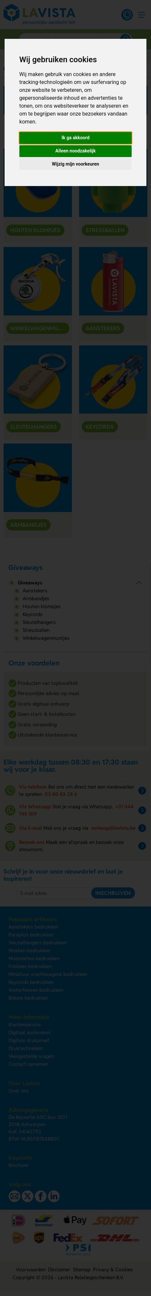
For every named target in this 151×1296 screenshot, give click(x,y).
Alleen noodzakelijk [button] (75, 150)
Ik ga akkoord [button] (75, 137)
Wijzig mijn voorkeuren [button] (75, 164)
